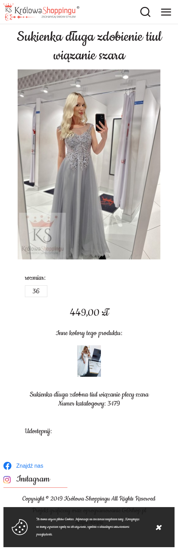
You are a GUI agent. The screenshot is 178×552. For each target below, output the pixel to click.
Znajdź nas (29, 466)
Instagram (33, 479)
